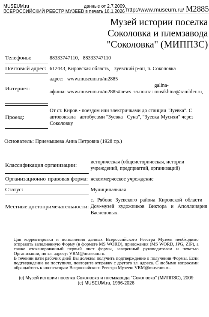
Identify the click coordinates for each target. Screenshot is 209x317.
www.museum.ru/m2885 (92, 79)
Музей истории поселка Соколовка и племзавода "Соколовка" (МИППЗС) (157, 33)
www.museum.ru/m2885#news (99, 92)
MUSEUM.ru (16, 6)
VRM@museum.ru (86, 253)
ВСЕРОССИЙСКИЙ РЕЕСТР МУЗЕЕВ (43, 11)
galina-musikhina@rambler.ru (178, 88)
